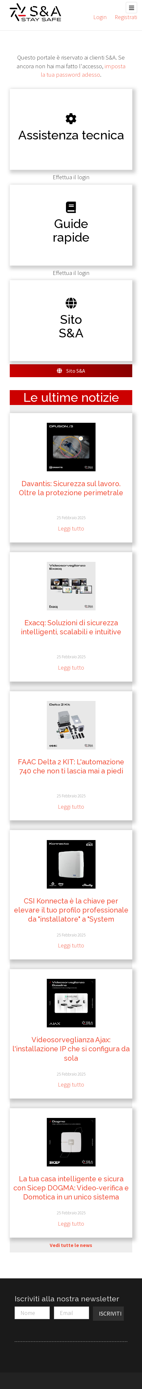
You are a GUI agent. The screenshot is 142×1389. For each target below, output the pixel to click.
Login (100, 17)
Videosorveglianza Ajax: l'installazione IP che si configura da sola (71, 1049)
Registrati (126, 17)
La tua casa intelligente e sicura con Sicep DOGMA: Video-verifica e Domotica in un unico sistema (71, 1188)
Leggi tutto (71, 528)
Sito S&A (71, 370)
